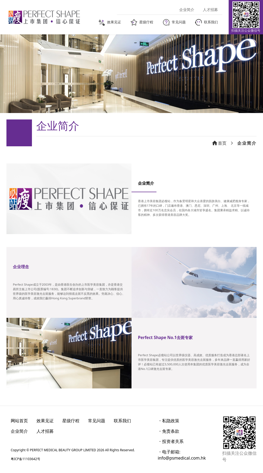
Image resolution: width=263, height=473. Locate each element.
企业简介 (19, 431)
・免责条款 (168, 431)
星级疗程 (70, 421)
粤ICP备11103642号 (25, 459)
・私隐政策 (168, 421)
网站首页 (19, 421)
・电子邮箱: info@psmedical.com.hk (182, 455)
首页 (219, 143)
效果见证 (45, 421)
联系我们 (122, 421)
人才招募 (45, 431)
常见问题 (96, 421)
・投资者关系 (171, 441)
